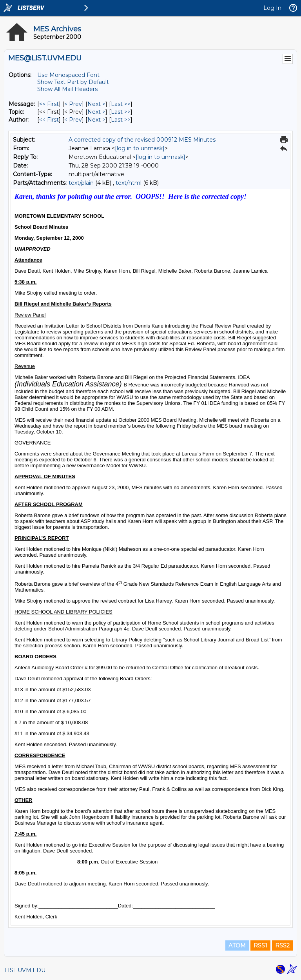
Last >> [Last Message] (121, 103)
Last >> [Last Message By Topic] (121, 111)
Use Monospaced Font (68, 74)
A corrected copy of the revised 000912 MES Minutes (142, 139)
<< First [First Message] (49, 103)
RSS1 (260, 945)
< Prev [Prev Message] (73, 103)
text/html (128, 182)
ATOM (237, 945)
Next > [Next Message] (96, 103)
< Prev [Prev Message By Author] (73, 119)
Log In (272, 7)
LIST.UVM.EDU (24, 970)
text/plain (81, 182)
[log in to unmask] (140, 148)
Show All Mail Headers (67, 89)
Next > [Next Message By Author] (96, 119)
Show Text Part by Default (73, 82)
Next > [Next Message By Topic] (96, 111)
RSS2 (282, 945)
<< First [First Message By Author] (49, 119)
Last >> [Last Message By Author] (121, 119)
